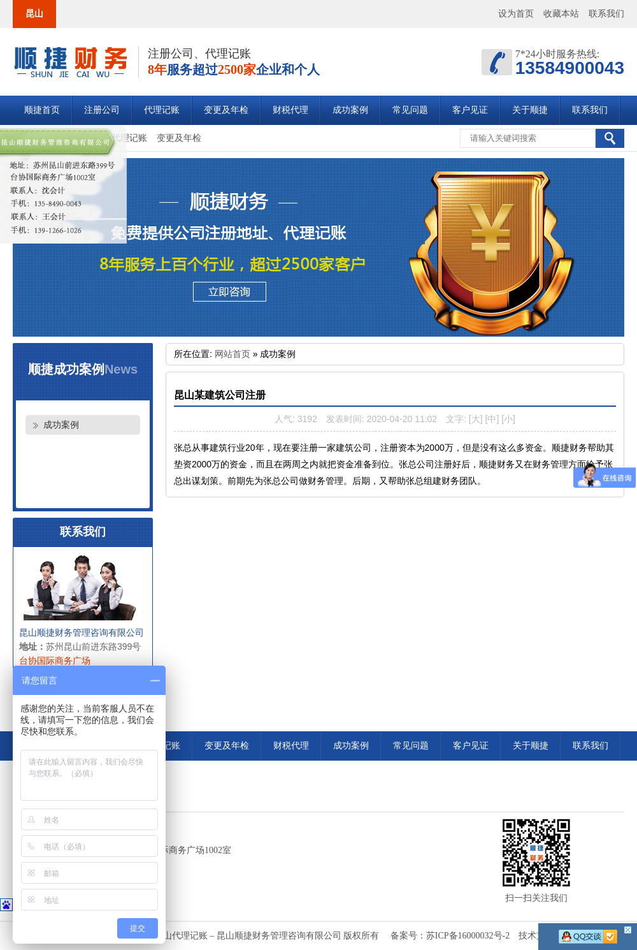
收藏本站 (561, 13)
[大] (476, 419)
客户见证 (470, 110)
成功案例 (350, 110)
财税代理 (290, 110)
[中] (492, 419)
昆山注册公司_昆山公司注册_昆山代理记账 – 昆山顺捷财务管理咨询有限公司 (70, 62)
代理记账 (162, 110)
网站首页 (232, 354)
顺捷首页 (42, 110)
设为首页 (516, 13)
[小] (508, 419)
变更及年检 (226, 110)
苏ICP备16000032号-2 (468, 935)
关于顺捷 (530, 110)
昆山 (34, 13)
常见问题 (410, 110)
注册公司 (102, 110)
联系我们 (606, 13)
